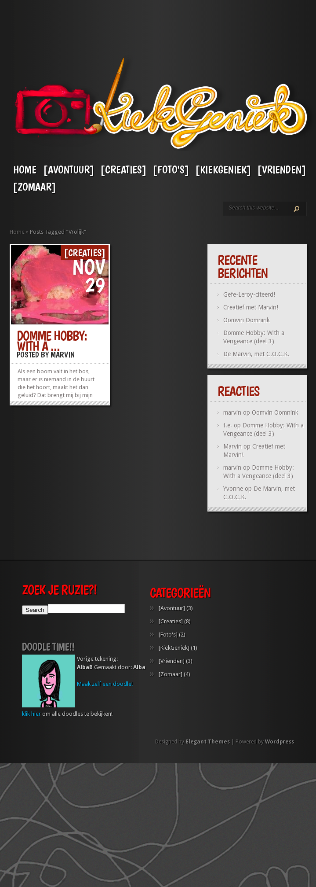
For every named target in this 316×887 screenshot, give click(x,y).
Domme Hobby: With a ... (52, 341)
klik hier (31, 733)
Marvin (63, 354)
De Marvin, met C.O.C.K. (256, 353)
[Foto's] (171, 169)
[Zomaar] (34, 186)
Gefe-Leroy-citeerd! (249, 294)
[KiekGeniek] (223, 169)
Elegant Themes (207, 761)
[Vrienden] (281, 169)
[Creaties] (123, 169)
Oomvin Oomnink (246, 320)
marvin (232, 467)
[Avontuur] (69, 169)
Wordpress (279, 761)
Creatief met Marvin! (250, 307)
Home (24, 169)
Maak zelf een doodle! (105, 703)
